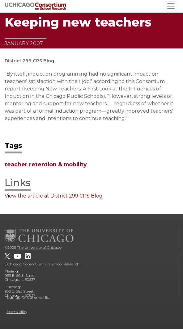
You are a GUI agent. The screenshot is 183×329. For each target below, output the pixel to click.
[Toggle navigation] (171, 6)
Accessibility (16, 311)
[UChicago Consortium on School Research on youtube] (17, 256)
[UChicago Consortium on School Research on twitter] (7, 256)
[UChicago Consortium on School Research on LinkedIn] (28, 256)
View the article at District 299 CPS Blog (54, 196)
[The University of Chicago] (39, 235)
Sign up (13, 297)
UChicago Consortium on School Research (42, 264)
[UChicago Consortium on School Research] (35, 6)
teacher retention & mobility (46, 164)
